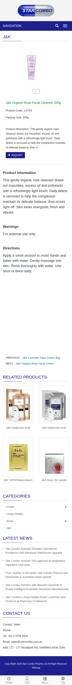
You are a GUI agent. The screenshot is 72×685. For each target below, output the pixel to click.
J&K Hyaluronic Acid (18, 427)
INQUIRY (15, 155)
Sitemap (36, 667)
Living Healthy (14, 513)
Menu (45, 680)
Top (63, 680)
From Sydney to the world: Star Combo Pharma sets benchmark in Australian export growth (37, 574)
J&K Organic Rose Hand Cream (35, 363)
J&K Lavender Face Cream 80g (41, 357)
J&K (8, 528)
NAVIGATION (12, 25)
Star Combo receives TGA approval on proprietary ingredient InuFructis (35, 562)
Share (9, 680)
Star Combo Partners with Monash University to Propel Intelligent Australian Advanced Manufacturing (37, 587)
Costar (10, 506)
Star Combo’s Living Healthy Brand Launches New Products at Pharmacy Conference (36, 599)
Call (27, 680)
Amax (9, 521)
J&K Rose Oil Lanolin (54, 480)
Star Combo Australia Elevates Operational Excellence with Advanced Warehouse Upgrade (34, 550)
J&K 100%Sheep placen (17, 480)
